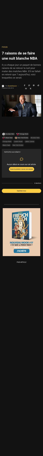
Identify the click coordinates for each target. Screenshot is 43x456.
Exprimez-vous (21, 191)
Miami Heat (6, 145)
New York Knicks (18, 145)
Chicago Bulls (7, 141)
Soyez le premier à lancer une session (21, 169)
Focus (5, 47)
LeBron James (29, 141)
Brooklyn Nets (35, 138)
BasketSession (12, 86)
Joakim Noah (18, 141)
